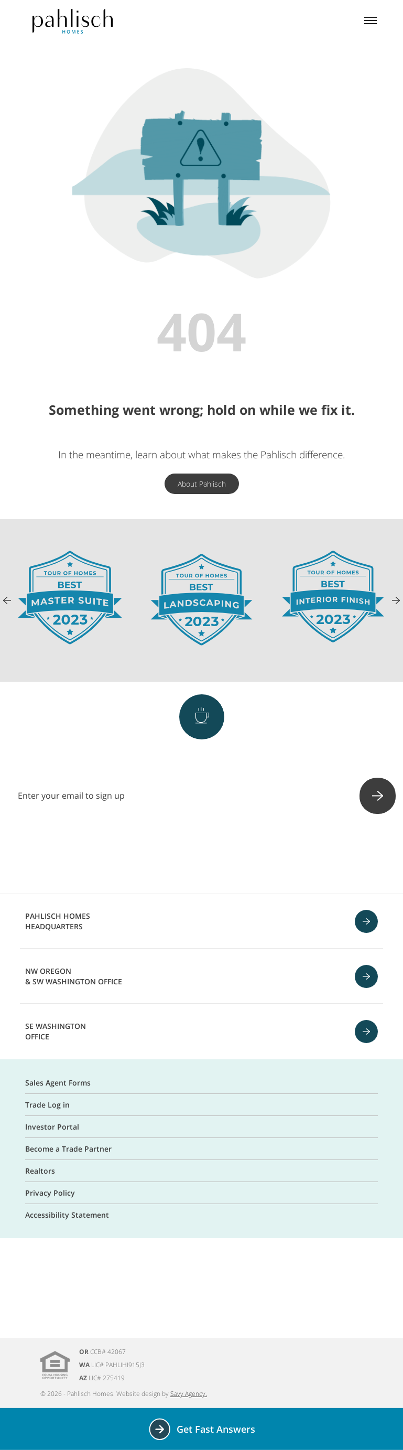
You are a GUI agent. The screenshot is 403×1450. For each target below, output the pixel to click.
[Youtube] (229, 854)
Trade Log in (47, 1105)
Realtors (40, 1171)
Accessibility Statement (67, 1215)
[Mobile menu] (370, 21)
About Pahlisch (202, 484)
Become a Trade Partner (68, 1149)
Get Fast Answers (201, 1429)
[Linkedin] (256, 854)
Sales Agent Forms (58, 1083)
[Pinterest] (201, 854)
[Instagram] (174, 854)
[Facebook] (147, 854)
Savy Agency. (188, 1393)
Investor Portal (52, 1127)
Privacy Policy (50, 1193)
